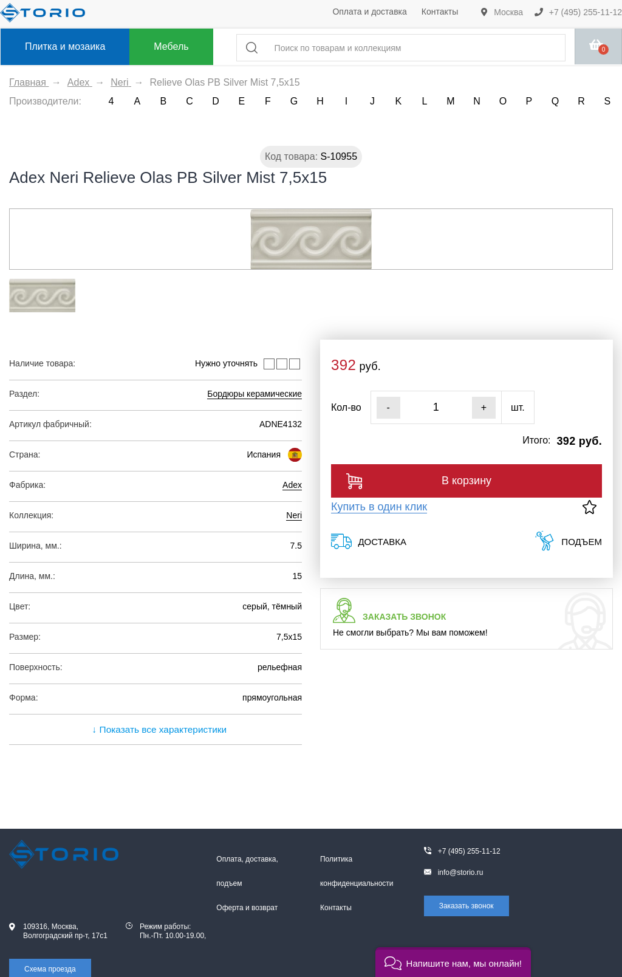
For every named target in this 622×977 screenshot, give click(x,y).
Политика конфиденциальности (357, 871)
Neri (294, 515)
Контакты (440, 11)
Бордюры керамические (254, 394)
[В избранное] (589, 507)
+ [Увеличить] (484, 407)
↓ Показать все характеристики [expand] (155, 729)
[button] (453, 962)
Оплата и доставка (369, 11)
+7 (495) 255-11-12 (578, 12)
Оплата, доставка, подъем (247, 871)
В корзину (418, 481)
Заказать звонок (466, 906)
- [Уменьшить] (388, 407)
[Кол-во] (436, 407)
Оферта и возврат (247, 907)
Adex (292, 485)
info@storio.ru (461, 872)
